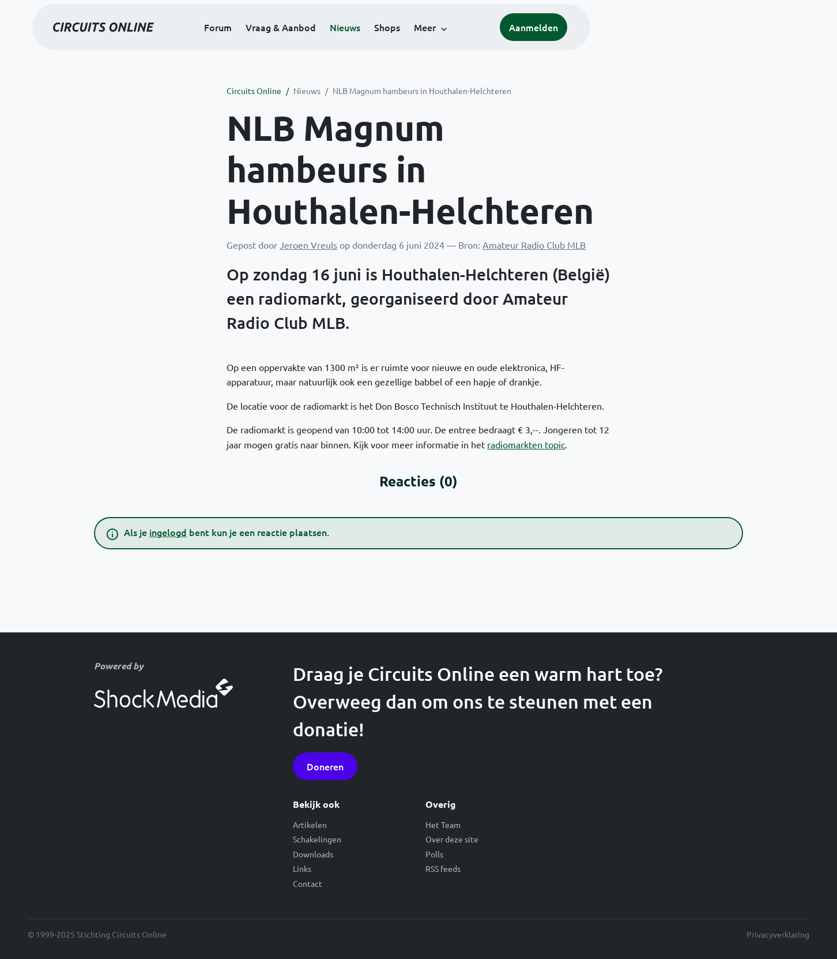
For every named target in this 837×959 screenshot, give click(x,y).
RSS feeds (443, 868)
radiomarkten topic (526, 444)
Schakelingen (317, 839)
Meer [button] (532, 41)
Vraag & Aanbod (388, 41)
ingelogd (168, 532)
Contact (307, 883)
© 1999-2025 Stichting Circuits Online (97, 934)
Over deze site (451, 839)
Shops (494, 41)
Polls (434, 854)
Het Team (443, 824)
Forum (325, 41)
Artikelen (310, 824)
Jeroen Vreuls (308, 244)
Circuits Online (254, 90)
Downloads (313, 854)
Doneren (325, 766)
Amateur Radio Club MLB (534, 244)
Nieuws (452, 41)
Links (302, 868)
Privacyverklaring (777, 934)
